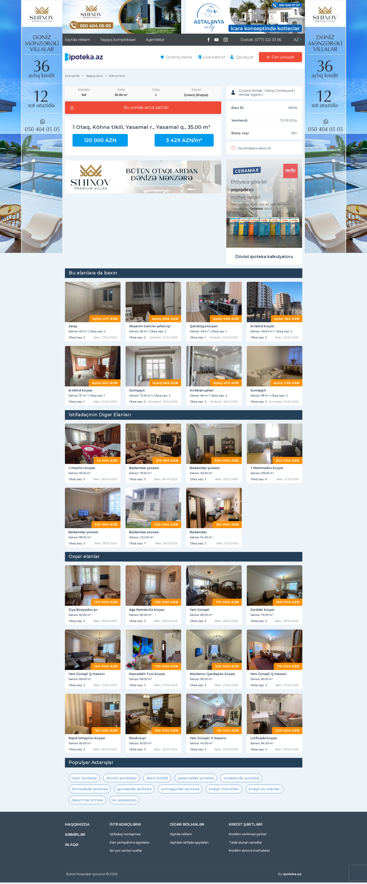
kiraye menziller (224, 790)
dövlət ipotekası (121, 779)
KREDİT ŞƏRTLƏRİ (245, 826)
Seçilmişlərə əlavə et (254, 148)
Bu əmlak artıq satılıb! (146, 107)
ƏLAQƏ (71, 846)
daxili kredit (157, 779)
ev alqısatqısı (124, 801)
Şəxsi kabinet (214, 57)
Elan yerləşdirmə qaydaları (130, 844)
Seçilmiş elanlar (179, 57)
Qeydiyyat (245, 57)
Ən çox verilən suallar (126, 852)
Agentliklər (155, 39)
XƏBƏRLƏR (75, 836)
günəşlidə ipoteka (134, 790)
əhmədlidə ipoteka (89, 790)
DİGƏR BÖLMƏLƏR (187, 826)
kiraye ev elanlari (265, 790)
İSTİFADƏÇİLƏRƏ (125, 826)
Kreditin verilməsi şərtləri (248, 836)
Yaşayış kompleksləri (118, 39)
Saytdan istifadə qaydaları (189, 844)
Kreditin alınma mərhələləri (249, 852)
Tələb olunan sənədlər (245, 844)
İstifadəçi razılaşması (125, 836)
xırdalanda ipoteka (241, 779)
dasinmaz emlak (87, 801)
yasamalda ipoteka (196, 779)
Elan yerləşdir (283, 57)
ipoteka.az (292, 875)
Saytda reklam (77, 39)
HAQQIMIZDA (77, 826)
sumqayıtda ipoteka (180, 790)
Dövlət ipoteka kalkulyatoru (264, 256)
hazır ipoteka (84, 779)
